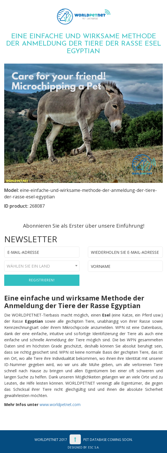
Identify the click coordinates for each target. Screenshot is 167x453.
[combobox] (41, 266)
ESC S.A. (93, 447)
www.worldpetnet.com (60, 404)
